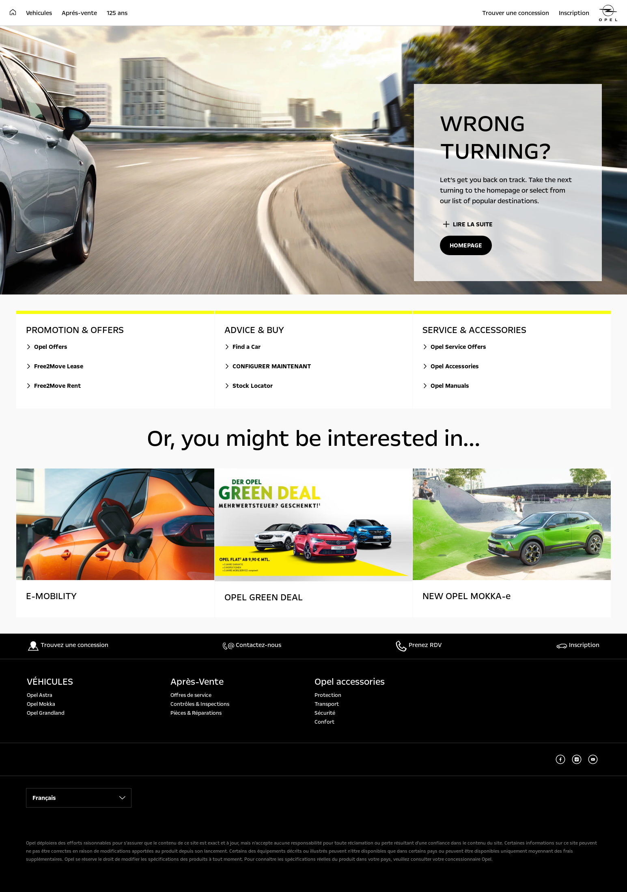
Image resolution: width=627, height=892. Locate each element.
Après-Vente (197, 682)
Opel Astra (39, 695)
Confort (324, 722)
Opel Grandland (46, 713)
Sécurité (325, 713)
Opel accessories (350, 682)
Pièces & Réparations (196, 713)
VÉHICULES (50, 682)
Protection (328, 695)
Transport (327, 704)
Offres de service (190, 695)
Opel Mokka (41, 704)
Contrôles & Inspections (199, 704)
